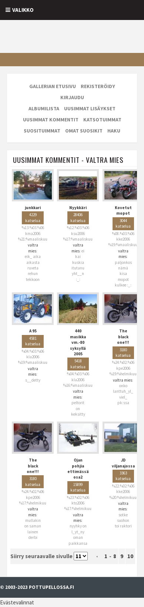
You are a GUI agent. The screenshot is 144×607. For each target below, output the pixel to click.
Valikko (23, 9)
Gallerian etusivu (52, 86)
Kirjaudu (72, 97)
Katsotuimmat (102, 119)
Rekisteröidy (98, 86)
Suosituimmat (42, 130)
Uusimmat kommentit (50, 119)
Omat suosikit (84, 130)
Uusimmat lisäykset (89, 108)
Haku (113, 130)
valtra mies (33, 247)
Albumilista (44, 108)
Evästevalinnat (17, 602)
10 (130, 556)
